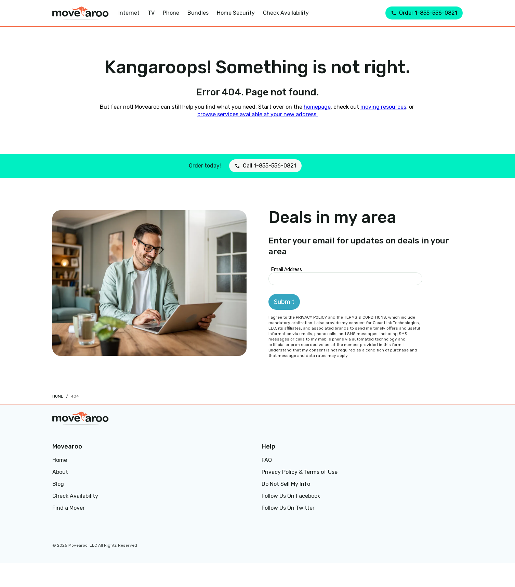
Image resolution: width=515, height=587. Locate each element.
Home (57, 396)
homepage (317, 107)
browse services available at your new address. (257, 114)
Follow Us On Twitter (288, 508)
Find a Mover (68, 508)
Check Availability (75, 496)
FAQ (267, 460)
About (60, 472)
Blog (58, 484)
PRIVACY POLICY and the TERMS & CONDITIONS (341, 317)
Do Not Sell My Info (286, 484)
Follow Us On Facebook (291, 496)
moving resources (383, 107)
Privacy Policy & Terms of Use (300, 472)
